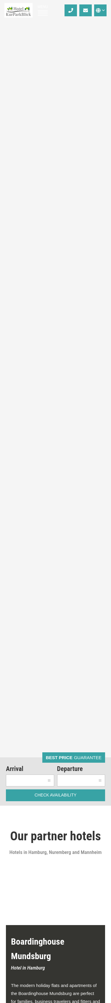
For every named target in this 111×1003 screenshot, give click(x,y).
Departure (70, 768)
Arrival (14, 768)
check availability (56, 795)
